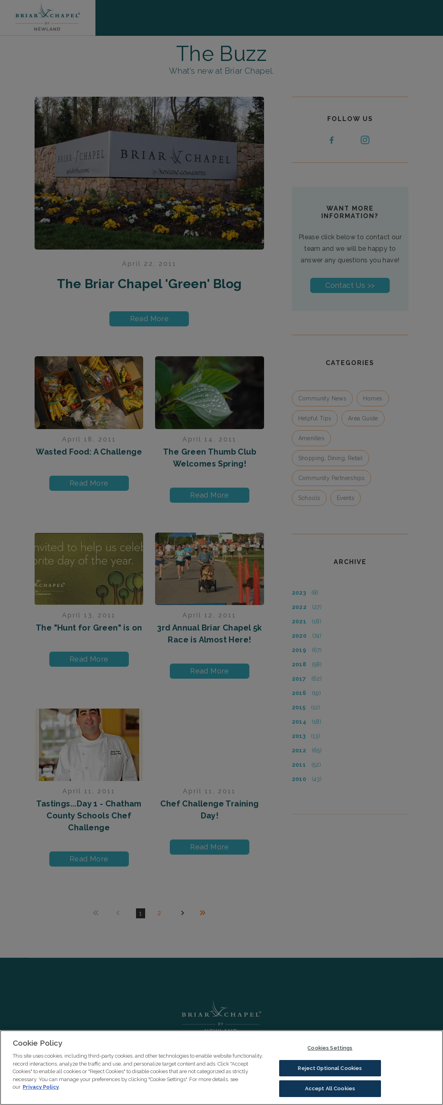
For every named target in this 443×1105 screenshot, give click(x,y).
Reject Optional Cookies (330, 1069)
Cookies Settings (329, 1049)
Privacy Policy (41, 1088)
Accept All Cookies (330, 1090)
